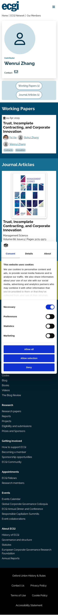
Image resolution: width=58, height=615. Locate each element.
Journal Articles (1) (29, 94)
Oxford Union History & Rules (29, 576)
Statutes (6, 545)
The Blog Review (11, 395)
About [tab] (47, 253)
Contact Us (18, 585)
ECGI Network (17, 15)
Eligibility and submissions (17, 426)
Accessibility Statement (29, 605)
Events (6, 493)
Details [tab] (29, 253)
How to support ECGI (14, 447)
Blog (4, 380)
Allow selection (29, 358)
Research (7, 405)
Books (5, 385)
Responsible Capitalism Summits (20, 514)
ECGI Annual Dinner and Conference (22, 509)
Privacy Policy (38, 585)
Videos (6, 390)
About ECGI (9, 529)
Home (5, 15)
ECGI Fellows (9, 478)
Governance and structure (17, 540)
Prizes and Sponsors (13, 431)
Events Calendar (11, 499)
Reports (6, 416)
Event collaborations (13, 519)
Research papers (11, 411)
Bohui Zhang (31, 137)
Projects (6, 421)
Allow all (29, 349)
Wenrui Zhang (17, 144)
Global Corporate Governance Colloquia (25, 504)
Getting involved (12, 441)
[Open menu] (53, 6)
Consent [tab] (10, 253)
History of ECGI (10, 535)
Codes (5, 375)
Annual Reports (10, 558)
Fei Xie (13, 137)
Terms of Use (18, 595)
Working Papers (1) (29, 86)
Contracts (8, 150)
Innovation (20, 150)
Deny (29, 367)
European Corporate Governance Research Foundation (26, 552)
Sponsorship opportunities (17, 457)
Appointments (10, 472)
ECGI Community (11, 462)
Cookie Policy (39, 595)
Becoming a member (14, 452)
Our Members (34, 15)
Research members (13, 483)
